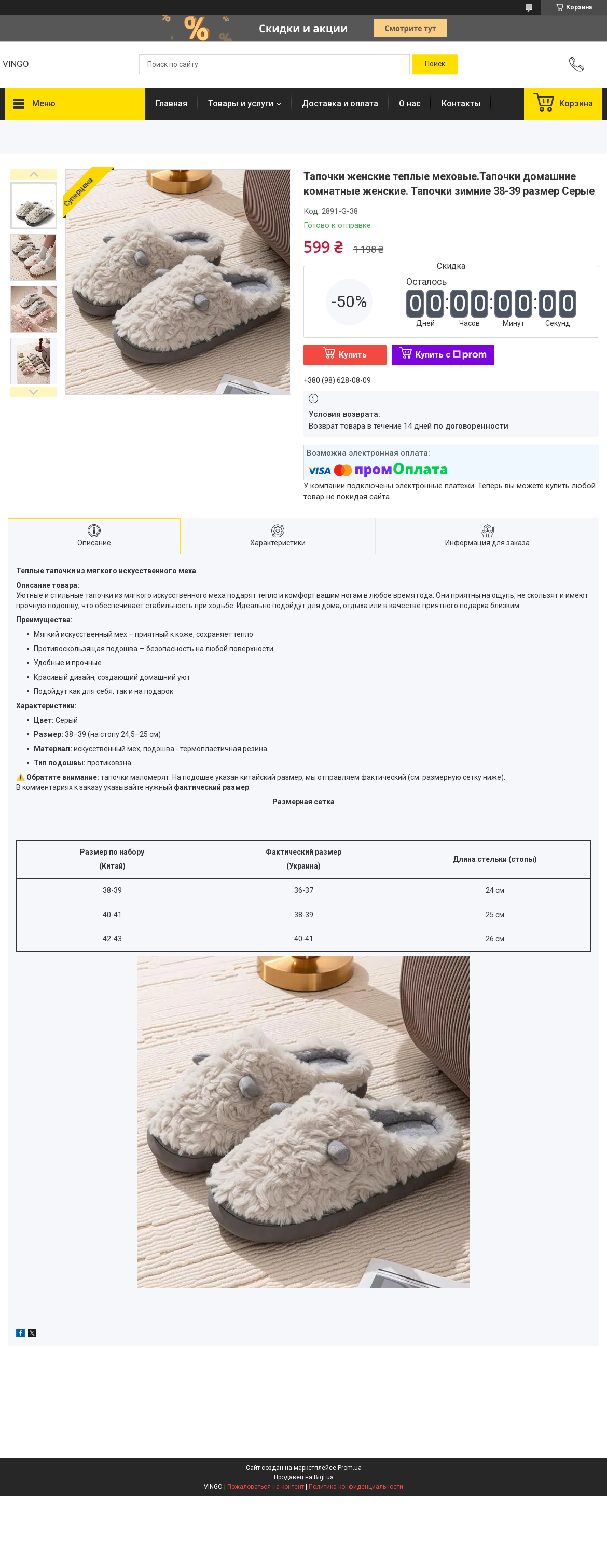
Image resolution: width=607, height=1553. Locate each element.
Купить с (451, 355)
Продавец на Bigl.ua (304, 1477)
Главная (171, 103)
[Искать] (435, 64)
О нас (410, 103)
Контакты (461, 103)
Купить (353, 355)
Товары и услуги (240, 103)
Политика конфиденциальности (356, 1486)
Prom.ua (350, 1468)
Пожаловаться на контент (265, 1486)
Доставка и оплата (340, 103)
